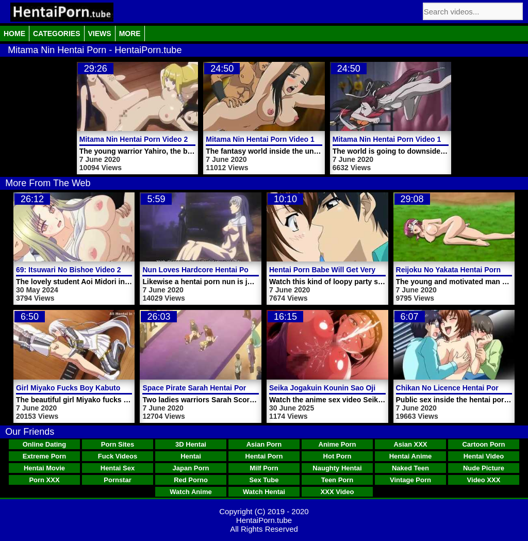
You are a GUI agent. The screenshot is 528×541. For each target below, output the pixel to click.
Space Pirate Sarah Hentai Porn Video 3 (210, 388)
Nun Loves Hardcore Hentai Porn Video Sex (217, 270)
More (130, 33)
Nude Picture (483, 468)
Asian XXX (410, 444)
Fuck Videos (117, 456)
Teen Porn (337, 480)
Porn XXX (44, 480)
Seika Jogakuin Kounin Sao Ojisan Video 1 (342, 388)
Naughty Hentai (336, 468)
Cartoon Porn (483, 444)
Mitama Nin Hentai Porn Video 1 (260, 139)
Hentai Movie (44, 468)
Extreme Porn (45, 456)
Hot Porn (337, 456)
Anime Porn (337, 444)
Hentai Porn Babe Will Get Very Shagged (338, 270)
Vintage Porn (410, 480)
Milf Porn (264, 468)
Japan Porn (191, 468)
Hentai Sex (118, 468)
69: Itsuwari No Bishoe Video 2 (68, 270)
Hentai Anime (410, 456)
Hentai (190, 456)
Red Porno (191, 480)
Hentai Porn (264, 456)
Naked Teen (410, 468)
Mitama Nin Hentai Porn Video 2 (133, 139)
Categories (56, 33)
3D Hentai (190, 444)
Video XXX (484, 480)
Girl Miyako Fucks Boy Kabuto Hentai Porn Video (100, 388)
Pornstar (117, 480)
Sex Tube (264, 480)
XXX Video (337, 492)
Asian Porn (264, 444)
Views (99, 33)
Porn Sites (117, 444)
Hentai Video (484, 456)
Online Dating (45, 444)
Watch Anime (190, 492)
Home (14, 33)
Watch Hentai (264, 492)
